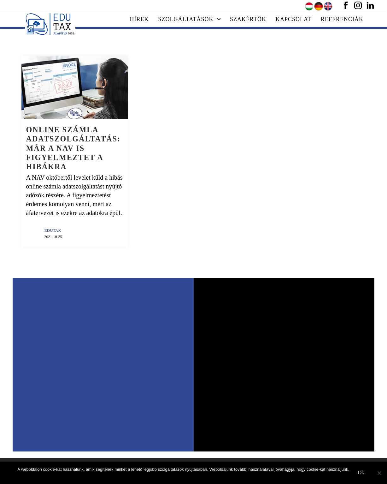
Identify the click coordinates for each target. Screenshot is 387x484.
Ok (361, 472)
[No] (379, 473)
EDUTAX (52, 230)
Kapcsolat (293, 19)
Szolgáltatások (189, 19)
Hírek (139, 19)
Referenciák (342, 19)
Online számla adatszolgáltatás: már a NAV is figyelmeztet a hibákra (73, 148)
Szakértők (248, 19)
